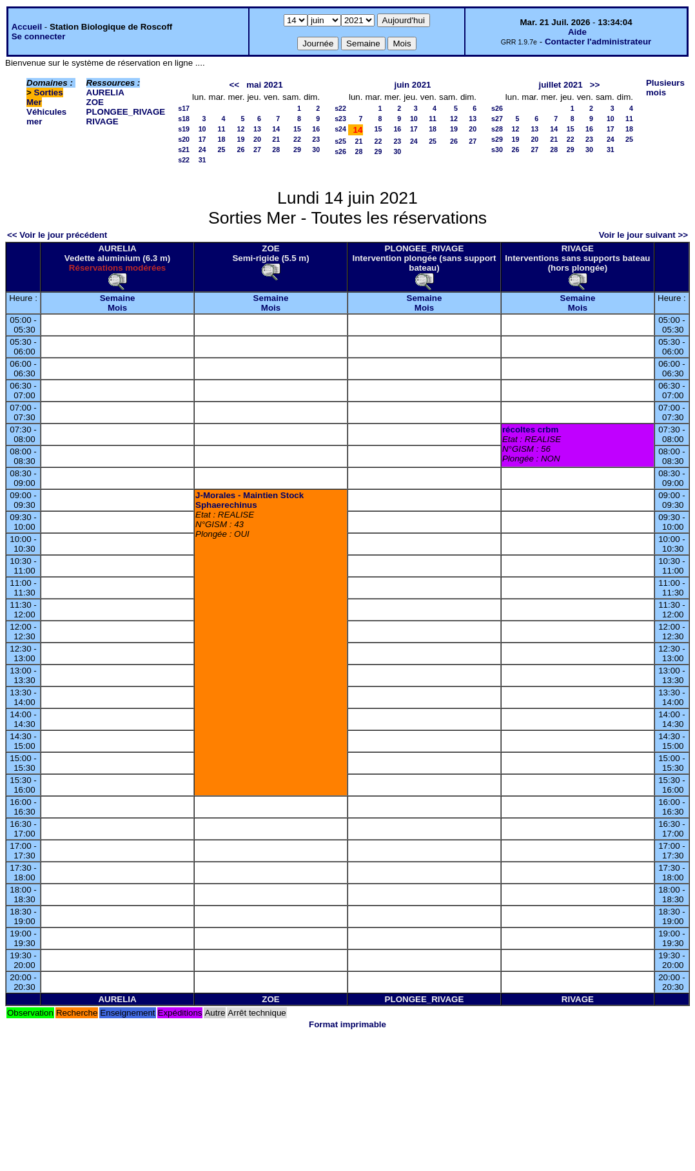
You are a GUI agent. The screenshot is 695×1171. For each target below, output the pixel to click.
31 (202, 160)
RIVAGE (102, 121)
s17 (184, 108)
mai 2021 (264, 85)
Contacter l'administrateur (598, 41)
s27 (497, 118)
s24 (340, 129)
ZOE (95, 102)
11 (222, 129)
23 (316, 139)
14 (276, 129)
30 (316, 149)
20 (257, 139)
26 (241, 149)
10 (202, 129)
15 (297, 129)
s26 (340, 151)
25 (222, 149)
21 (276, 139)
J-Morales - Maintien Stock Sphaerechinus (249, 500)
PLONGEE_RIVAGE (126, 112)
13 (257, 129)
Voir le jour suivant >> (643, 235)
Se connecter (39, 36)
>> (595, 85)
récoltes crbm (530, 429)
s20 (184, 139)
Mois (117, 308)
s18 (184, 118)
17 (202, 139)
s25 (340, 141)
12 (241, 129)
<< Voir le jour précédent (57, 235)
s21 (184, 149)
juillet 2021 (560, 85)
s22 (184, 160)
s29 (497, 139)
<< (235, 85)
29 (297, 149)
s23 (340, 118)
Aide (577, 32)
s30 (497, 149)
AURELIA (105, 92)
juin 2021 (412, 85)
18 (222, 139)
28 (276, 149)
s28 (497, 129)
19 (241, 139)
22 (297, 139)
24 (202, 149)
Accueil (27, 27)
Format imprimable (347, 1024)
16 (316, 129)
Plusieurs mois (665, 87)
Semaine (117, 298)
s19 (184, 129)
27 (257, 149)
